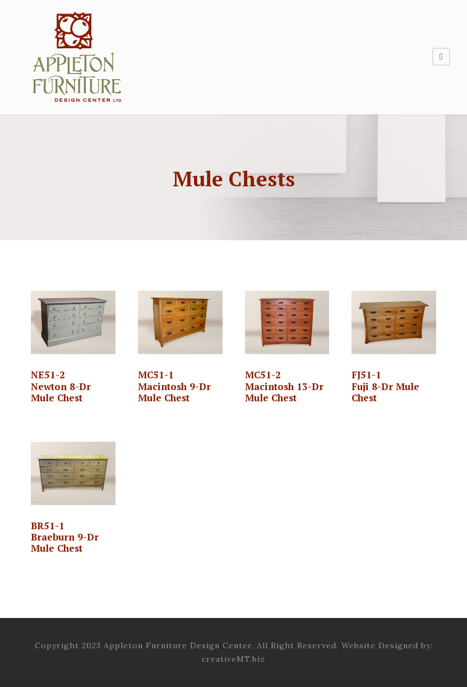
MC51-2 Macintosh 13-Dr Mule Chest (284, 386)
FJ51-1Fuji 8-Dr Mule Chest (385, 386)
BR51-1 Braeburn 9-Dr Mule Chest (65, 537)
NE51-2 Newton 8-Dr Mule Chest (61, 386)
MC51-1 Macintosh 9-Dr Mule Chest (174, 386)
